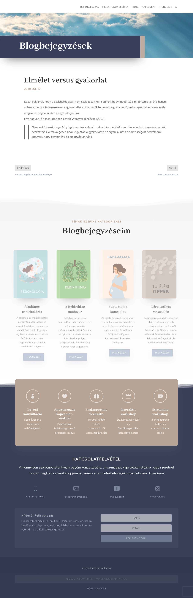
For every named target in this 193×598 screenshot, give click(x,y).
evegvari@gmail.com (76, 496)
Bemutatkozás (89, 6)
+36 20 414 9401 (35, 496)
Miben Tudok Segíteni (115, 6)
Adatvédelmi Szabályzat (96, 568)
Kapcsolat (149, 6)
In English (165, 6)
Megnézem (35, 356)
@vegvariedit (117, 496)
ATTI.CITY (101, 588)
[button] (176, 6)
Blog (135, 6)
